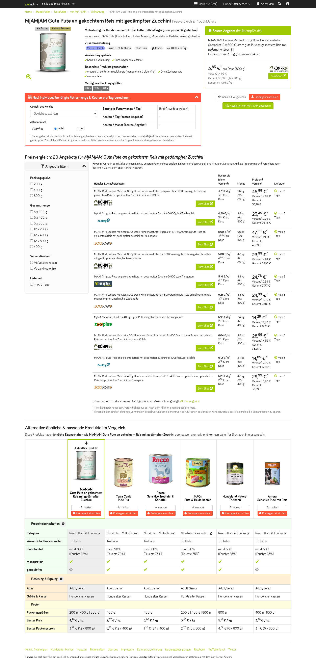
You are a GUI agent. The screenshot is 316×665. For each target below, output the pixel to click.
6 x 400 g (40, 217)
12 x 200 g (41, 229)
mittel (59, 128)
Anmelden (265, 4)
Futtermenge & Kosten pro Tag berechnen (78, 98)
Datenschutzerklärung (149, 649)
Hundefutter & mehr (237, 4)
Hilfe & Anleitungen (36, 649)
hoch (81, 128)
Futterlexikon (97, 649)
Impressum (127, 649)
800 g (38, 195)
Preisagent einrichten (86, 513)
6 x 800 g (40, 223)
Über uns (113, 649)
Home (28, 11)
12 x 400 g (41, 235)
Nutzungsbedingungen (178, 649)
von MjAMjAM (78, 11)
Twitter (232, 649)
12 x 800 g (41, 241)
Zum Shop (278, 76)
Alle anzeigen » (189, 401)
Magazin (82, 649)
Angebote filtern (55, 166)
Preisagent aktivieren (264, 97)
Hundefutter (43, 11)
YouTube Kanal (216, 649)
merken (86, 507)
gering (37, 128)
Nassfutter (60, 11)
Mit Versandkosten (45, 262)
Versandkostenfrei (45, 268)
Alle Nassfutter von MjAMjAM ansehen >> (248, 105)
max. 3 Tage (41, 284)
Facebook (199, 649)
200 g (38, 184)
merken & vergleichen (232, 97)
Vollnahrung (97, 11)
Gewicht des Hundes (41, 106)
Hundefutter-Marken (62, 649)
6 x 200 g (40, 212)
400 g (38, 190)
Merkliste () (205, 4)
